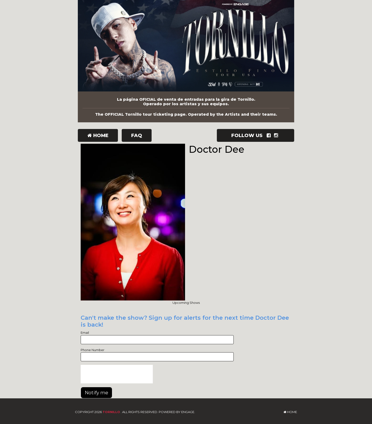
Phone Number (92, 350)
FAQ (136, 135)
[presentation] (117, 374)
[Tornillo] (186, 45)
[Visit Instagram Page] (277, 135)
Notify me (96, 392)
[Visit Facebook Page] (270, 135)
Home (97, 135)
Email (85, 332)
